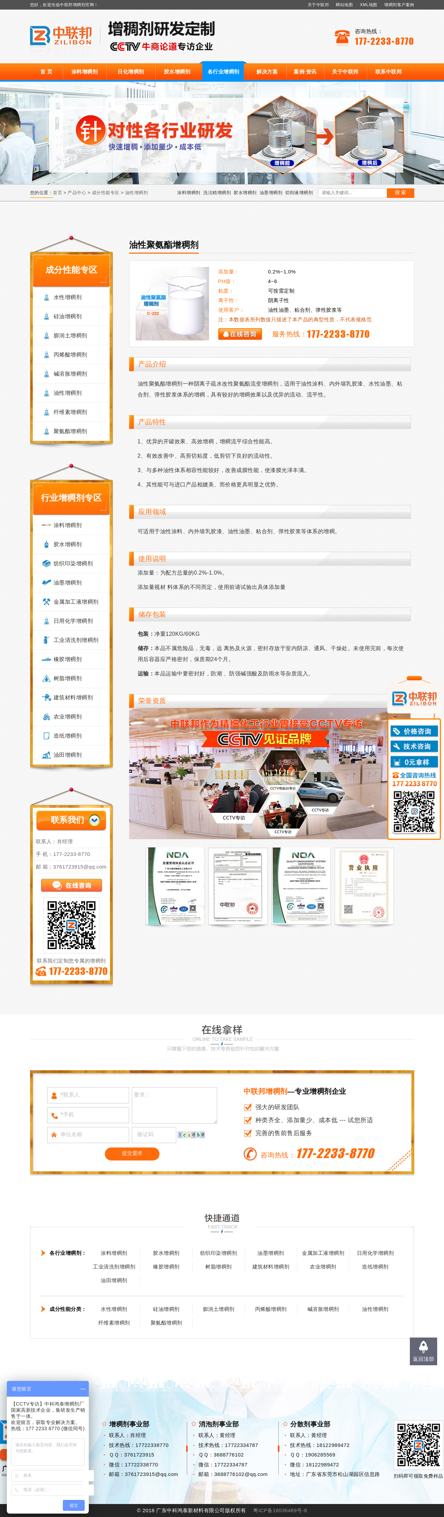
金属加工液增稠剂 (76, 602)
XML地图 (368, 4)
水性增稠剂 (68, 297)
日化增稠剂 (130, 72)
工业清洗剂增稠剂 (76, 640)
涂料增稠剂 (84, 72)
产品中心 (77, 192)
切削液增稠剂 (299, 192)
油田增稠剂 (68, 755)
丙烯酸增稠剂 (70, 355)
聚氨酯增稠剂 (70, 431)
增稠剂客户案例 (399, 4)
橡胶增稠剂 (68, 659)
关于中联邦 (318, 4)
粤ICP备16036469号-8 (280, 1510)
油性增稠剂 (136, 192)
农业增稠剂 (68, 717)
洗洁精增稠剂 (217, 192)
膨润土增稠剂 (70, 335)
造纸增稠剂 (68, 736)
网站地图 (344, 4)
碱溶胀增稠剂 (70, 374)
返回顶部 (423, 1359)
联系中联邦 (388, 72)
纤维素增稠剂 (70, 412)
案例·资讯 (305, 72)
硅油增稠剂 (68, 316)
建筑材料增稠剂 (73, 697)
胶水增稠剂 (177, 72)
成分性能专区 (106, 192)
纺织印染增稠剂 (73, 563)
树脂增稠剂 (68, 678)
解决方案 (267, 72)
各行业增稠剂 (223, 72)
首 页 (46, 72)
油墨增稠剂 (271, 192)
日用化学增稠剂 (73, 621)
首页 (57, 192)
